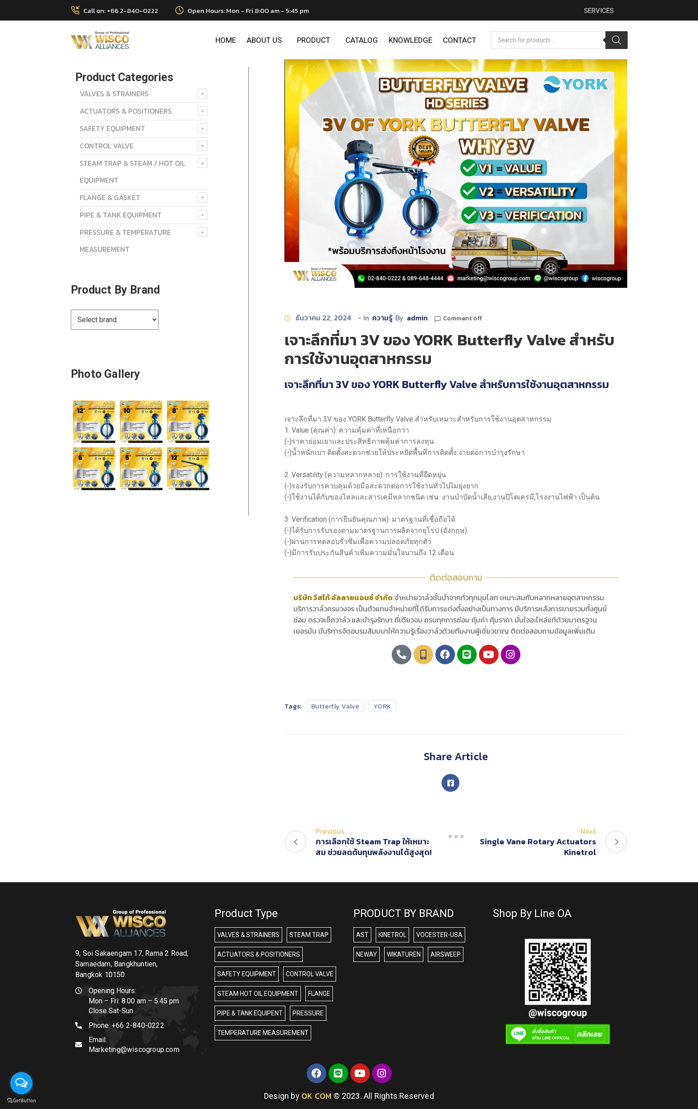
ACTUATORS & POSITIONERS (126, 111)
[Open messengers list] (21, 1083)
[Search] (616, 40)
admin (417, 317)
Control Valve (107, 145)
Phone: (126, 1025)
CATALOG (361, 40)
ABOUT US (266, 40)
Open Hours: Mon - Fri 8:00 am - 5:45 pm (248, 10)
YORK (382, 706)
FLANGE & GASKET (110, 197)
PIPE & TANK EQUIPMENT (121, 214)
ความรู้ (382, 317)
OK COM (316, 1096)
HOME (225, 40)
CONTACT (459, 40)
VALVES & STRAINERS (114, 93)
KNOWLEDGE (410, 40)
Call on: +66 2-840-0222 (120, 10)
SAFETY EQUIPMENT (112, 128)
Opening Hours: (112, 990)
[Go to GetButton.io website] (21, 1100)
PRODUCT (316, 40)
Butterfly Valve (335, 706)
